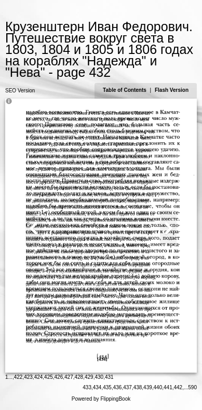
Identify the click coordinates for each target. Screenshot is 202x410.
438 (137, 387)
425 (48, 377)
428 (79, 377)
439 (147, 387)
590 (192, 387)
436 (117, 387)
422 (18, 377)
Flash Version (171, 90)
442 (178, 387)
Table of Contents (125, 90)
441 (168, 387)
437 (127, 387)
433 (87, 387)
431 (109, 377)
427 (68, 377)
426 (59, 377)
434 (97, 387)
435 (107, 387)
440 (158, 387)
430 (99, 377)
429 (89, 377)
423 (28, 377)
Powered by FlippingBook (101, 399)
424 (38, 377)
